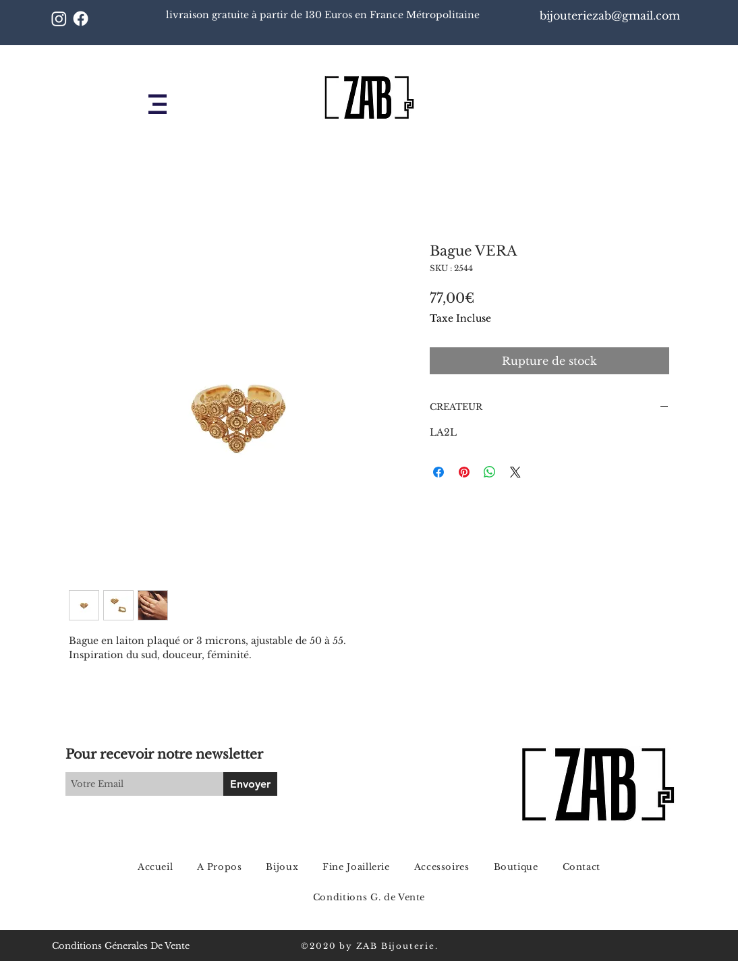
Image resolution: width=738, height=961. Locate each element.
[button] (157, 104)
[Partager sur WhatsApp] (490, 472)
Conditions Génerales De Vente (121, 946)
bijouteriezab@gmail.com (611, 15)
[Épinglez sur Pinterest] (464, 472)
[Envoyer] (250, 784)
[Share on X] (515, 472)
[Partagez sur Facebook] (438, 472)
